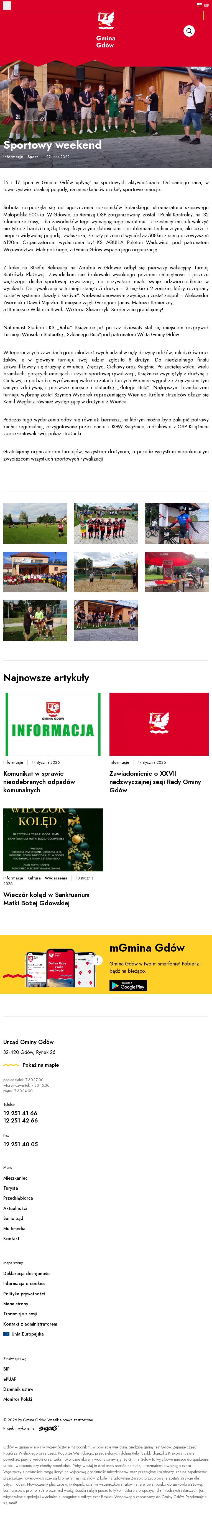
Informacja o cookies (24, 1283)
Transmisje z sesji (20, 1314)
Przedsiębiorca (18, 1198)
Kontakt (11, 1238)
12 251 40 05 (20, 1145)
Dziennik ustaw (18, 1389)
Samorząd (13, 1218)
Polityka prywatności (24, 1294)
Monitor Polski (17, 1399)
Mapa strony (15, 1304)
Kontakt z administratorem (30, 1324)
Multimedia (14, 1228)
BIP (206, 5)
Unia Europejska (28, 1334)
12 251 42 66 (20, 1121)
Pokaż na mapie (41, 1065)
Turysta (10, 1188)
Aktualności (15, 1208)
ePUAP (10, 1379)
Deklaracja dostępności (26, 1273)
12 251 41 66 (20, 1113)
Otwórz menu (7, 5)
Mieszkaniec (15, 1178)
